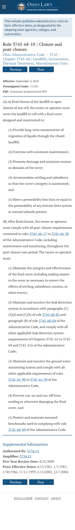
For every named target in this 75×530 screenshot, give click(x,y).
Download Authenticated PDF (28, 91)
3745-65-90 (17, 379)
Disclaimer (23, 498)
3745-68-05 (51, 314)
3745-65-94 (39, 379)
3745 (54, 54)
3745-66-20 (60, 234)
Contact (42, 498)
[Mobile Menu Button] (4, 7)
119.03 (34, 86)
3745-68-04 (47, 321)
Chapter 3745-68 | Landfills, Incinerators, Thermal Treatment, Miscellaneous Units (36, 61)
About (56, 498)
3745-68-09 (17, 430)
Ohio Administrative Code (24, 54)
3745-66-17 (38, 234)
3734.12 (33, 451)
